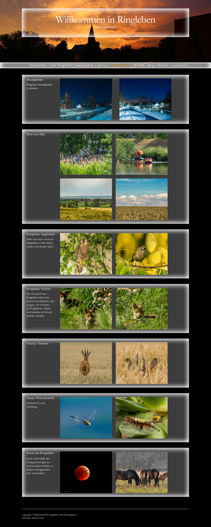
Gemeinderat (84, 65)
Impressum (179, 65)
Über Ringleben (61, 65)
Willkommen (38, 65)
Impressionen (120, 65)
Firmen (102, 65)
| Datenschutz (37, 518)
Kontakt (162, 65)
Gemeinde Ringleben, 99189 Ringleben (57, 514)
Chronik (138, 65)
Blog (151, 65)
